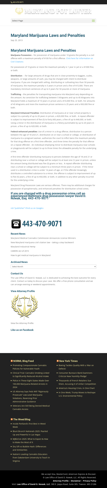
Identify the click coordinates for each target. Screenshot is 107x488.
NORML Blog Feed (23, 361)
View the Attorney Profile (22, 323)
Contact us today (25, 281)
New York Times (68, 361)
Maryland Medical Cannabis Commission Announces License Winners (43, 238)
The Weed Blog (21, 419)
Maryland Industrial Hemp (23, 246)
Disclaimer (76, 480)
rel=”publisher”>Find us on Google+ (27, 208)
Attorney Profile (61, 480)
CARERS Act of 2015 (20, 251)
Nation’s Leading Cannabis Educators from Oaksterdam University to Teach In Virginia (31, 457)
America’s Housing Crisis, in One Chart (77, 388)
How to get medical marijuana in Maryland (31, 255)
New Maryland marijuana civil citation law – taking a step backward (42, 242)
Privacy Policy (89, 480)
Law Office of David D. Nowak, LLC (33, 484)
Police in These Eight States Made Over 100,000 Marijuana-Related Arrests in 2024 (31, 384)
